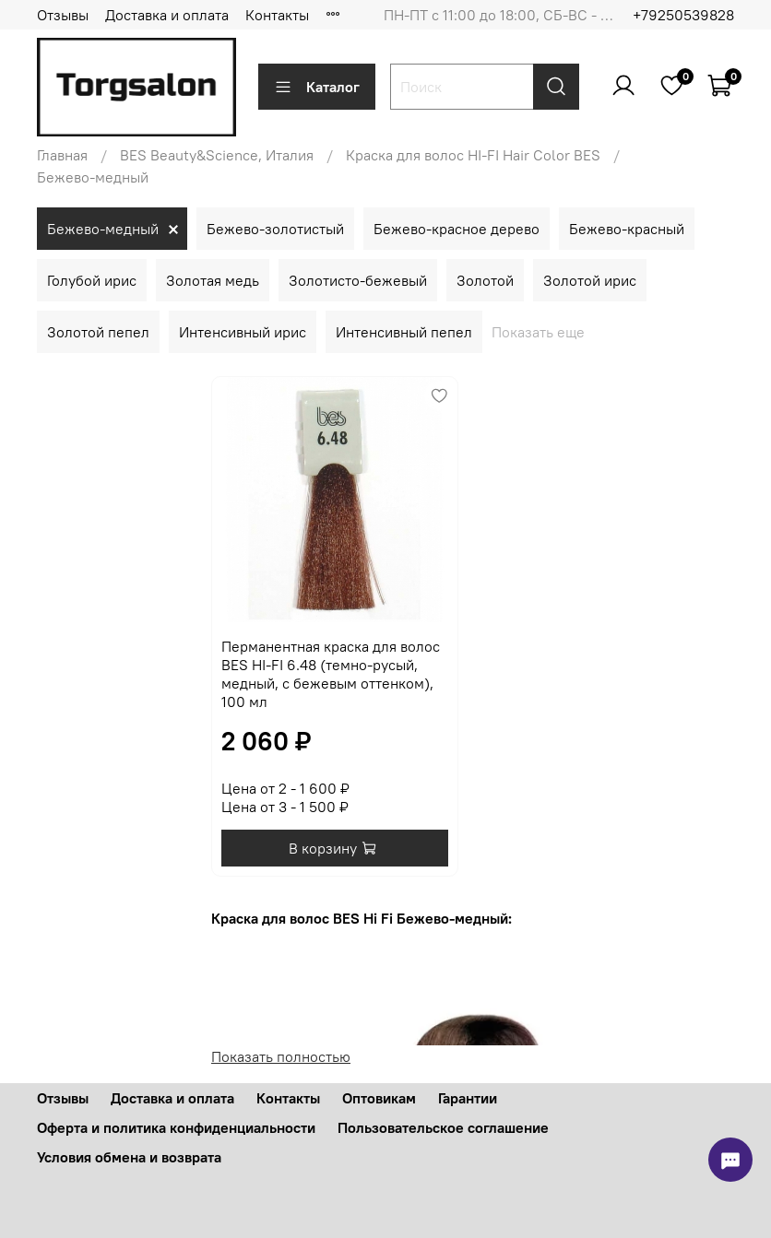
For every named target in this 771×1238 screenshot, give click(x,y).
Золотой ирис (589, 280)
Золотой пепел (98, 332)
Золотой (485, 280)
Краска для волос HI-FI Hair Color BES (473, 155)
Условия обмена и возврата (129, 1157)
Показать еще (538, 332)
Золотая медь (212, 280)
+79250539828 (683, 15)
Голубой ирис (91, 280)
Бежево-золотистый (275, 228)
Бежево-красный (626, 228)
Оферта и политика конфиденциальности (176, 1127)
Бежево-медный (103, 228)
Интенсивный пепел (404, 332)
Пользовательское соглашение (443, 1127)
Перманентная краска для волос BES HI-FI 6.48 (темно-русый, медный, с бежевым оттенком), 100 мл (330, 674)
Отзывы (63, 15)
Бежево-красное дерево (457, 228)
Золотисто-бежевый (358, 280)
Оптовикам (379, 1098)
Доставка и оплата (167, 15)
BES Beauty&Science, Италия (217, 155)
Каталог (317, 86)
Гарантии (467, 1098)
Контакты (277, 15)
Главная (62, 155)
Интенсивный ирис (242, 332)
